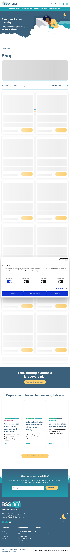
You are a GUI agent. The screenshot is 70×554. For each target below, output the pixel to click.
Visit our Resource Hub (35, 456)
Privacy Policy (55, 550)
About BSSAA (5, 534)
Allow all (57, 294)
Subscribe (51, 488)
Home (4, 49)
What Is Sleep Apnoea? (24, 531)
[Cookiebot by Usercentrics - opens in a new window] (60, 259)
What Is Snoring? (23, 534)
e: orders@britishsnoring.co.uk (43, 532)
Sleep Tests (5, 536)
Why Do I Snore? (23, 536)
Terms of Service (64, 550)
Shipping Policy (38, 550)
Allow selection (35, 294)
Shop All (4, 538)
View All (20, 542)
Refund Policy (47, 550)
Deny (12, 294)
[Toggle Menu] (67, 3)
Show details (60, 288)
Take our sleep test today (35, 382)
